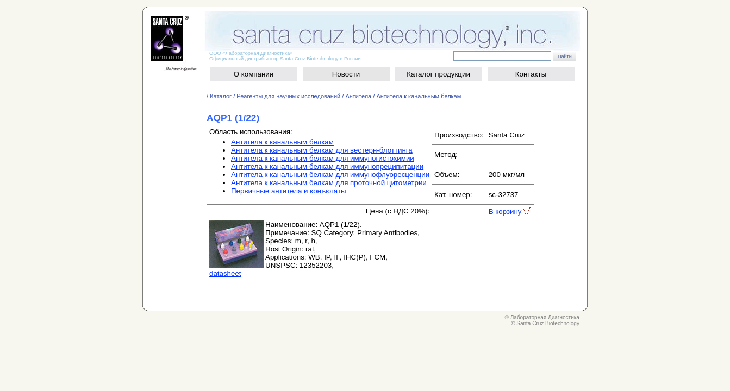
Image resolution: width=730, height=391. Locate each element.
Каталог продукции (438, 74)
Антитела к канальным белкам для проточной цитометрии (329, 183)
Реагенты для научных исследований (288, 96)
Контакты (531, 74)
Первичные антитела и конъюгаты (288, 191)
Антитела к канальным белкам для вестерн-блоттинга (322, 150)
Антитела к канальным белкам (418, 96)
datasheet (225, 273)
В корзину (510, 211)
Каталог (221, 96)
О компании (254, 74)
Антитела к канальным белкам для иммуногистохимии (322, 158)
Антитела (358, 96)
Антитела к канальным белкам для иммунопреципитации (327, 166)
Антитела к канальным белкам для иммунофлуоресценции (330, 175)
